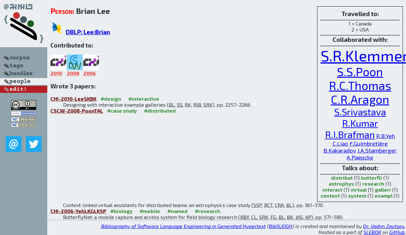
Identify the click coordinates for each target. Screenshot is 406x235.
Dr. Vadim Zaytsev (384, 226)
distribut (342, 178)
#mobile (150, 211)
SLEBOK (372, 232)
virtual (359, 190)
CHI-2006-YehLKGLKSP (78, 211)
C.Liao (340, 143)
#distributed (160, 111)
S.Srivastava (360, 111)
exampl (383, 196)
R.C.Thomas (360, 85)
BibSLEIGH (280, 226)
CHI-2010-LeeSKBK (73, 99)
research (373, 184)
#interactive (143, 99)
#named (177, 211)
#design (111, 99)
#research (207, 211)
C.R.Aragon (360, 99)
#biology (121, 211)
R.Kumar (360, 123)
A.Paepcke (360, 157)
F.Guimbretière (369, 143)
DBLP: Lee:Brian (88, 32)
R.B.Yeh (385, 135)
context (330, 196)
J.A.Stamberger (377, 150)
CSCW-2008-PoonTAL (76, 111)
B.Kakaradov (339, 150)
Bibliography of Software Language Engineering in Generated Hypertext (183, 226)
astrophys (341, 184)
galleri (383, 190)
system (357, 196)
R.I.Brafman (350, 134)
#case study (122, 111)
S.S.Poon (360, 71)
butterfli (371, 178)
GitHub (397, 232)
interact (332, 190)
